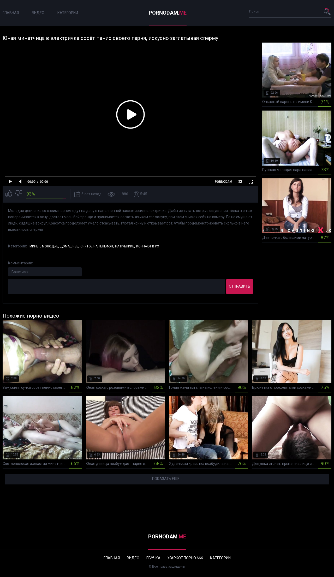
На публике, (125, 246)
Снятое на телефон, (97, 246)
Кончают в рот (148, 246)
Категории (67, 13)
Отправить (239, 286)
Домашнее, (69, 246)
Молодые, (50, 246)
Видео (38, 13)
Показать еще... (167, 479)
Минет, (35, 246)
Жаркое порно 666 (185, 558)
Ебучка (153, 558)
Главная (11, 13)
